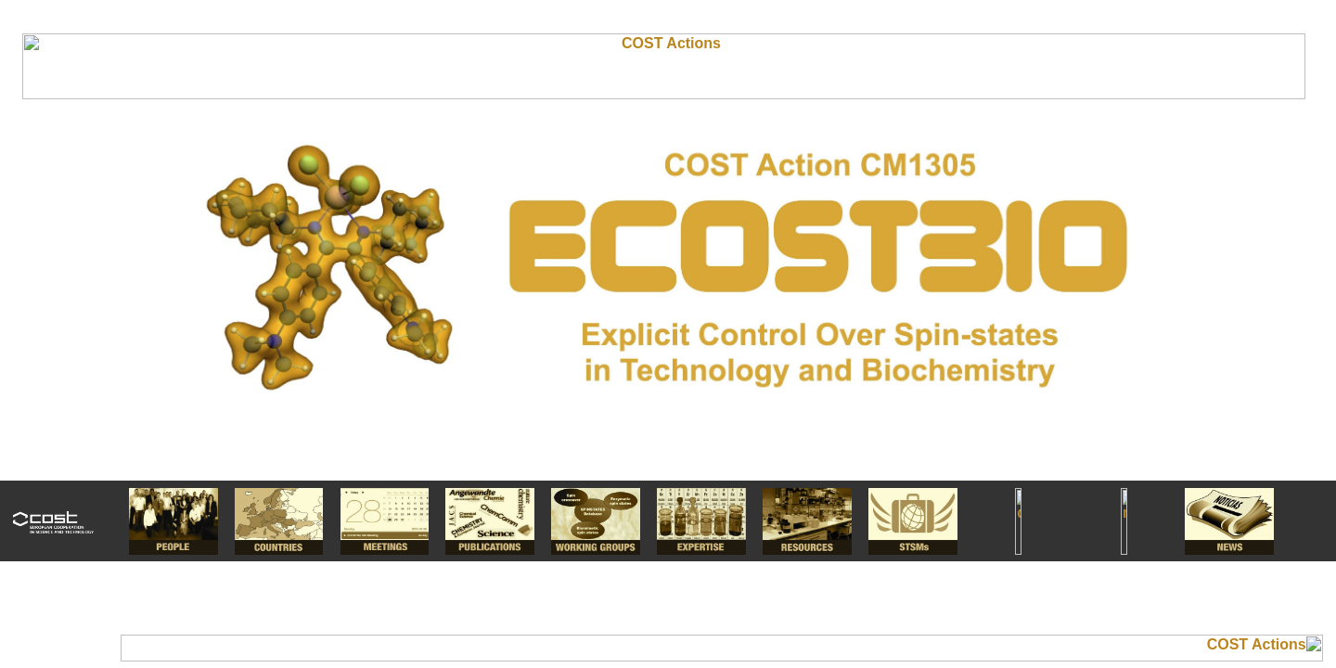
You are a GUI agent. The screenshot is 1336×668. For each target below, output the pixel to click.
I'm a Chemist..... (668, 334)
